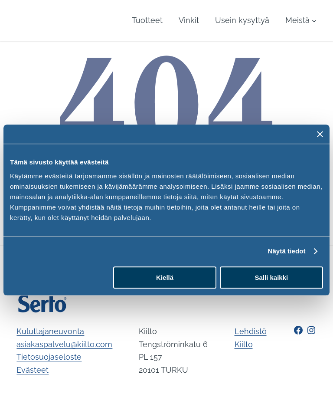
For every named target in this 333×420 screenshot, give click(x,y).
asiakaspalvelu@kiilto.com (64, 344)
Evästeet (32, 369)
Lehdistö (251, 331)
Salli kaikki (271, 277)
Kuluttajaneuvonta (50, 331)
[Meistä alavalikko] (301, 20)
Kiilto (244, 344)
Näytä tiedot (287, 251)
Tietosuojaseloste (49, 356)
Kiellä (164, 277)
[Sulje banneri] (320, 134)
